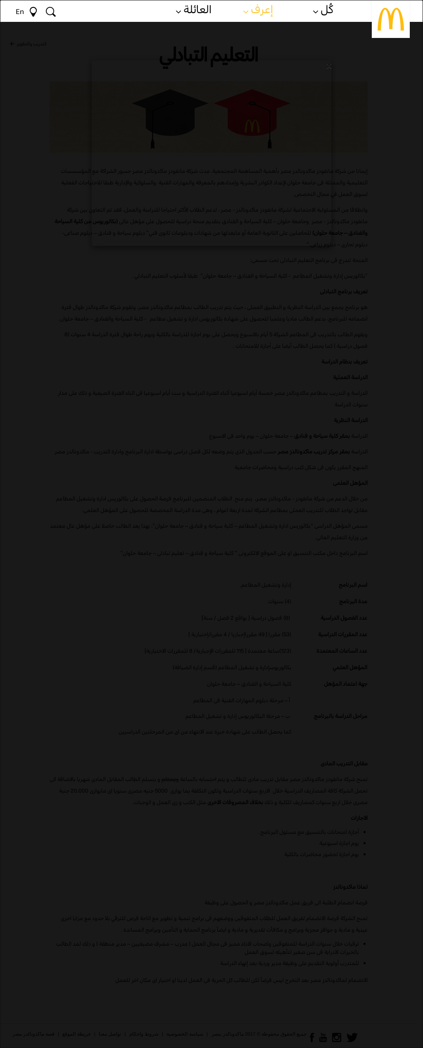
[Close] (329, 64)
